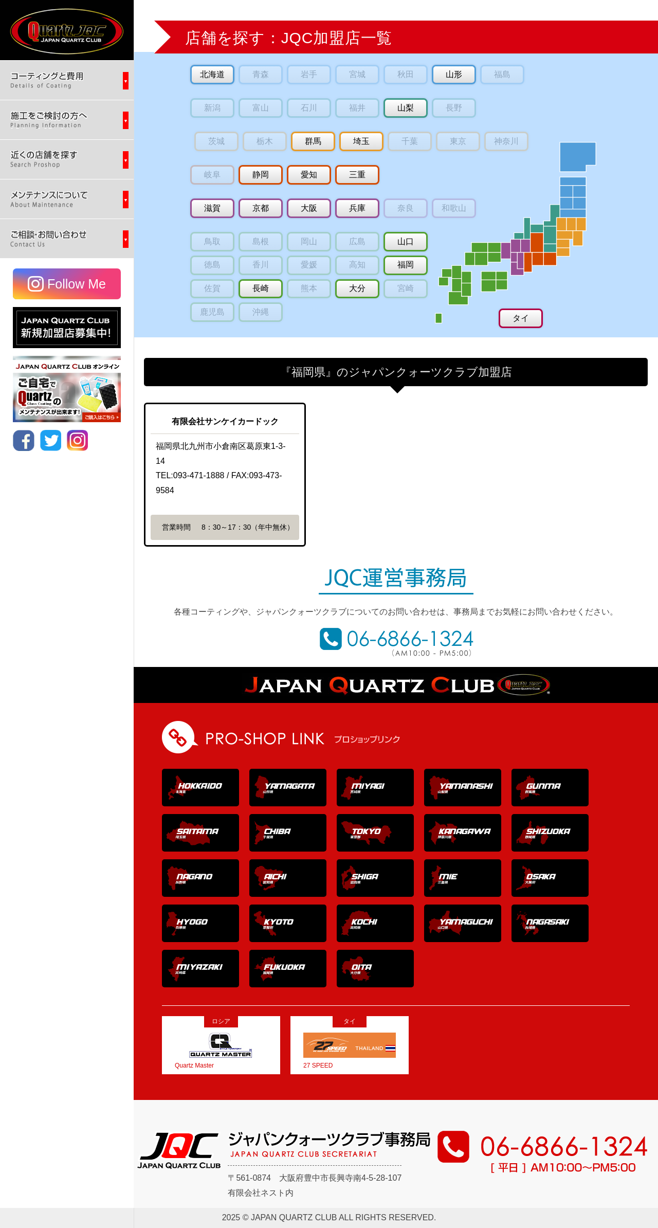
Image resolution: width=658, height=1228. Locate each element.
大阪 (309, 208)
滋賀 (212, 208)
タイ (521, 318)
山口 (405, 241)
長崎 (260, 288)
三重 (357, 174)
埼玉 (361, 141)
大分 (357, 288)
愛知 (309, 174)
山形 (454, 74)
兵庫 (357, 208)
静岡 (260, 174)
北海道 (212, 74)
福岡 (405, 264)
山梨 (405, 107)
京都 (260, 208)
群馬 (313, 141)
